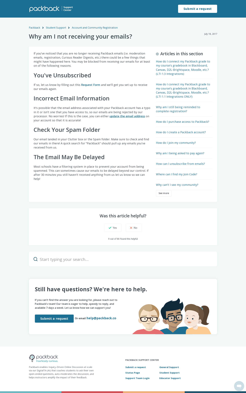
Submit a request (198, 9)
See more (164, 192)
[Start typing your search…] (123, 258)
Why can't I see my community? (177, 184)
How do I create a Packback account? (181, 132)
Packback (34, 27)
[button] (110, 227)
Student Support (55, 27)
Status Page (132, 372)
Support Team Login (137, 378)
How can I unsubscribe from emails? (180, 163)
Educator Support (170, 378)
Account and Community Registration (93, 27)
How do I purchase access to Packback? (182, 121)
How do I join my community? (176, 142)
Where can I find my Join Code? (176, 174)
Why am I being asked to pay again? (180, 153)
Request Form (90, 84)
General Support (169, 367)
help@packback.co (102, 318)
